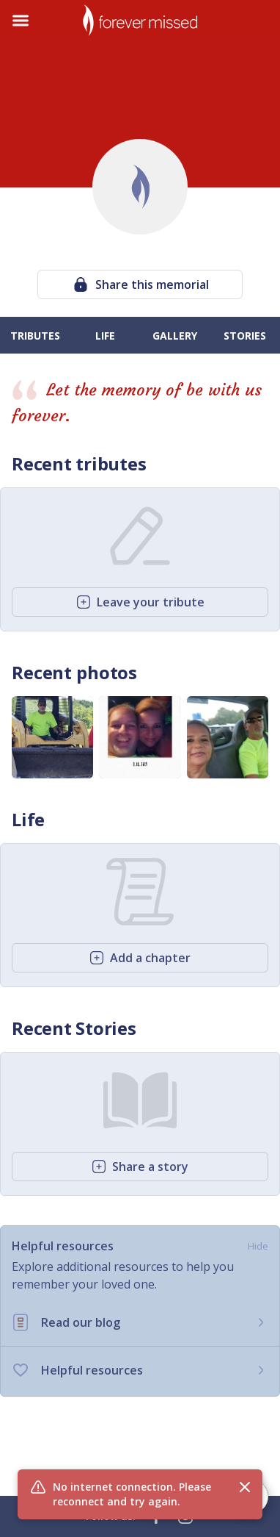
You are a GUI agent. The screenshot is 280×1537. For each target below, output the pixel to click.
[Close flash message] (245, 1487)
